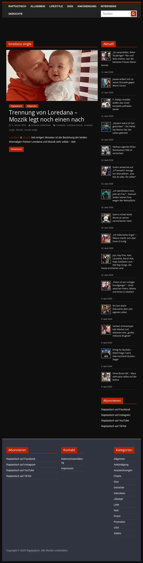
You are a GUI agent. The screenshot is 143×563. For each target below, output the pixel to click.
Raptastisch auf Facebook (115, 409)
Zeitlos (117, 533)
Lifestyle (56, 6)
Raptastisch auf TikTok (113, 426)
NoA (116, 510)
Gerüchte (15, 13)
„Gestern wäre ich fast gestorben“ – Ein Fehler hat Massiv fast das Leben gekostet (124, 128)
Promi (117, 516)
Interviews (108, 6)
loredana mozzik (75, 125)
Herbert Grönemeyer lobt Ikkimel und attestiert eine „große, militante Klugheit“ (123, 331)
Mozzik (19, 130)
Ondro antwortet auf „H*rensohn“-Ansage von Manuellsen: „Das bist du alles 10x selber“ (124, 172)
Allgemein (37, 6)
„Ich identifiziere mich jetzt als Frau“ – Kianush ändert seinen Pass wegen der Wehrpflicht (124, 195)
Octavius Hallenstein (41, 125)
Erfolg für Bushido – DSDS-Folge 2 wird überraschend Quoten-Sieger (124, 354)
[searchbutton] (133, 13)
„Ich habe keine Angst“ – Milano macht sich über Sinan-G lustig (125, 238)
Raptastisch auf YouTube (115, 420)
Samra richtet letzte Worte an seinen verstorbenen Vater (122, 217)
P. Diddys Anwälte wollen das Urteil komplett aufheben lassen (122, 104)
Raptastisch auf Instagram (115, 415)
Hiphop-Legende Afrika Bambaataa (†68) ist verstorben (124, 150)
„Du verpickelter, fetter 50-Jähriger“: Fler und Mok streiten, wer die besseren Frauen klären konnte (118, 59)
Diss (70, 6)
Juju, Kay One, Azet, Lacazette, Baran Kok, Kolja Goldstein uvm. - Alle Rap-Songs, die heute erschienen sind (117, 262)
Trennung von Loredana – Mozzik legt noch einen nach (46, 115)
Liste (116, 504)
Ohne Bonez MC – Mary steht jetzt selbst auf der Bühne (125, 376)
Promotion (119, 521)
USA (116, 527)
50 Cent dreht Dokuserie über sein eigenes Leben (123, 309)
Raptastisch (17, 6)
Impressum (67, 468)
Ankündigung (86, 6)
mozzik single (31, 130)
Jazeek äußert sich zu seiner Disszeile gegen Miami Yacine (124, 82)
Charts (117, 476)
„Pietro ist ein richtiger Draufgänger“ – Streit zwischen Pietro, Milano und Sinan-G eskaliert (124, 287)
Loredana (61, 125)
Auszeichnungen (123, 470)
